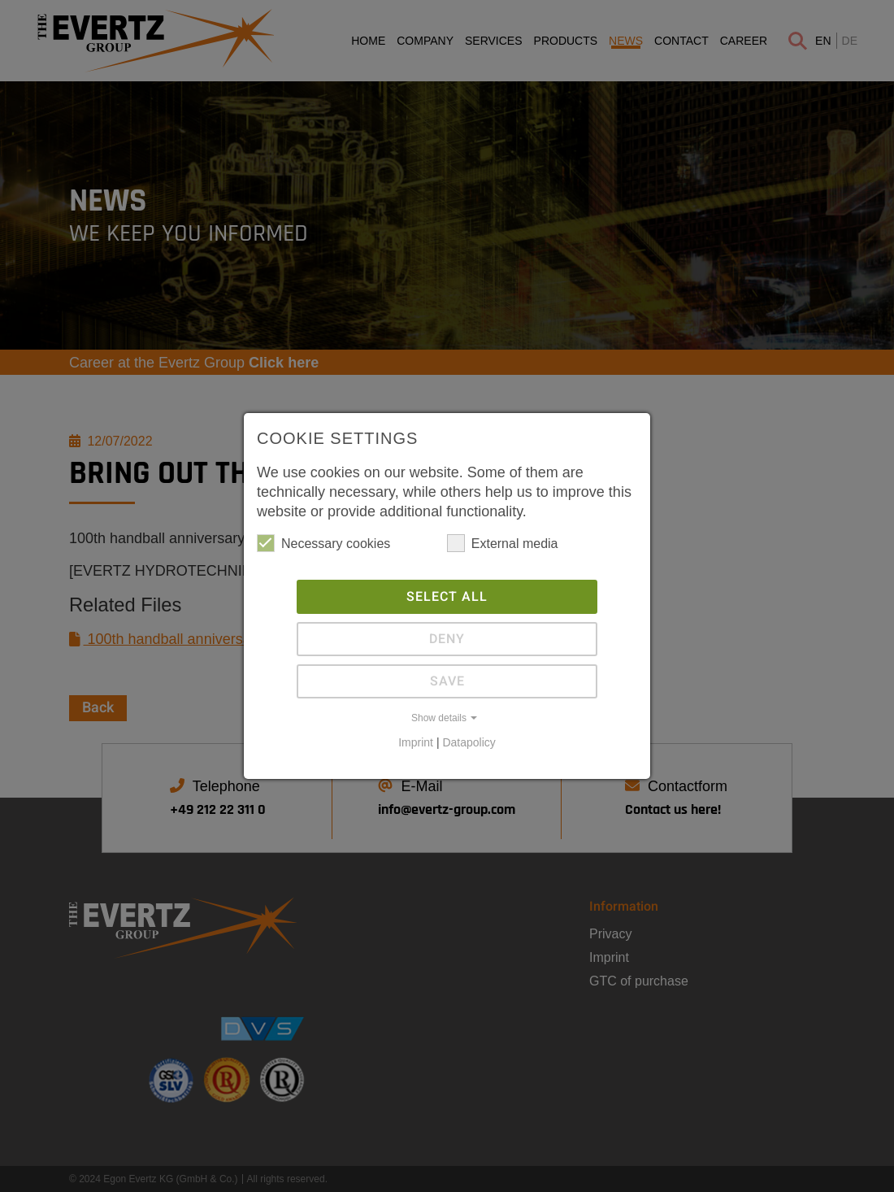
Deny (447, 639)
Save (447, 681)
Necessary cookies (323, 543)
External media (502, 543)
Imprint (415, 742)
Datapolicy (468, 742)
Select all (447, 597)
